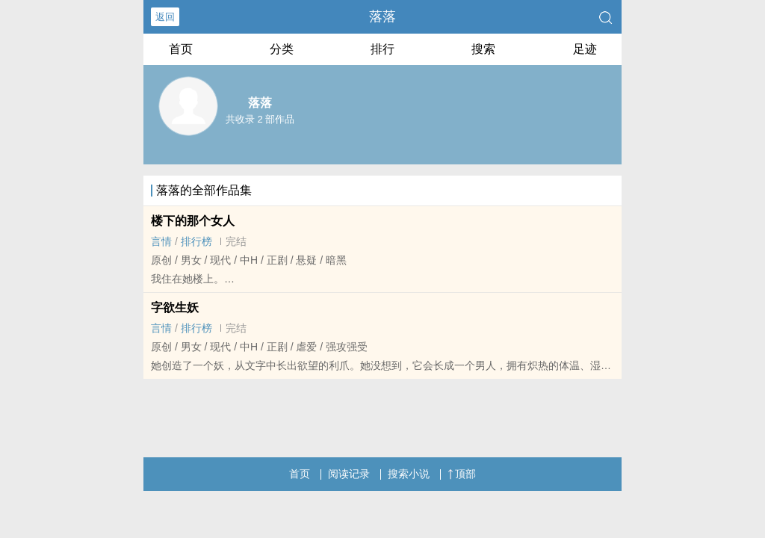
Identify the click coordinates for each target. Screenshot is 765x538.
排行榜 (196, 241)
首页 (181, 49)
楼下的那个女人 (193, 220)
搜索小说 (409, 474)
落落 (382, 16)
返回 (165, 16)
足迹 (585, 49)
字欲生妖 (175, 307)
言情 (161, 241)
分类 (282, 49)
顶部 (461, 474)
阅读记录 (349, 474)
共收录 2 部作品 (260, 119)
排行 (382, 49)
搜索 (483, 49)
